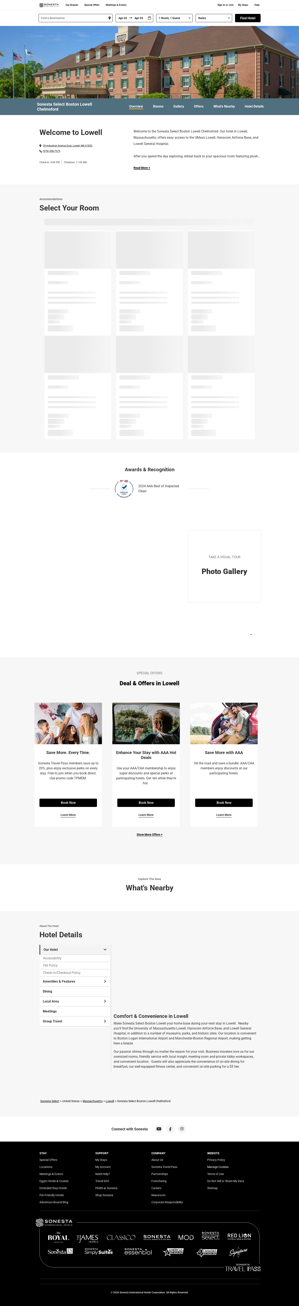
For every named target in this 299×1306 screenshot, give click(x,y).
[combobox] (76, 18)
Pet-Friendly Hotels (51, 1195)
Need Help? (102, 1174)
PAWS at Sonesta (106, 1188)
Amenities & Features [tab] (75, 981)
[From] (122, 18)
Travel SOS (102, 1181)
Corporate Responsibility (167, 1202)
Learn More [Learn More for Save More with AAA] (224, 814)
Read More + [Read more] (142, 167)
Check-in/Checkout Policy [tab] (62, 973)
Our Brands (72, 5)
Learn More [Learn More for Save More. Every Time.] (68, 814)
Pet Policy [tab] (50, 965)
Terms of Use (215, 1174)
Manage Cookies (218, 1167)
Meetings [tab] (50, 1011)
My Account (103, 1167)
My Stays (243, 5)
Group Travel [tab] (75, 1021)
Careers (156, 1188)
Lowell (110, 1101)
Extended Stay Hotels (53, 1188)
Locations (45, 1167)
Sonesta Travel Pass (164, 1167)
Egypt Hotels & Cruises (54, 1181)
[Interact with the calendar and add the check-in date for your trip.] (149, 18)
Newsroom (158, 1195)
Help (257, 5)
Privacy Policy (216, 1160)
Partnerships (159, 1174)
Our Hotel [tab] (75, 950)
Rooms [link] (158, 106)
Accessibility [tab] (52, 958)
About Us (157, 1160)
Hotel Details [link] (254, 106)
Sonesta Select (49, 1101)
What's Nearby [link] (224, 106)
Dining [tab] (47, 991)
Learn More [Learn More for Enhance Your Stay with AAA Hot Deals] (146, 814)
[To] (139, 18)
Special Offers (91, 5)
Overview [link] (136, 106)
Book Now (68, 803)
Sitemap (212, 1188)
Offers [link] (198, 106)
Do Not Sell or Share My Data (225, 1181)
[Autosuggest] (76, 18)
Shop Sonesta (104, 1195)
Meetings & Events (116, 5)
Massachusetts (93, 1101)
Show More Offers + (150, 834)
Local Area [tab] (75, 1001)
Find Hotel (247, 18)
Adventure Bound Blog (53, 1202)
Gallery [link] (178, 106)
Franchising (159, 1181)
